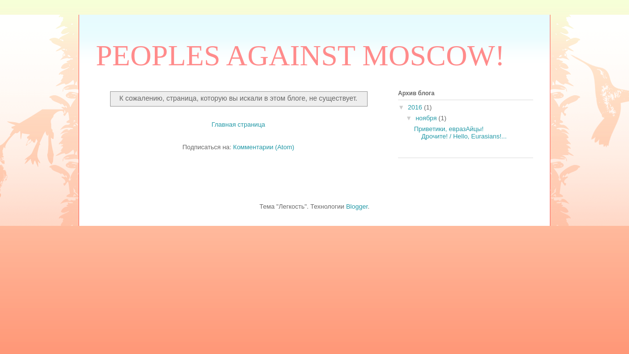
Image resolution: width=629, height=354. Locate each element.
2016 (416, 107)
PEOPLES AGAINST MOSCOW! (300, 55)
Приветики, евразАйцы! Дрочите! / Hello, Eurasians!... (460, 132)
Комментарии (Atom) (263, 147)
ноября (427, 118)
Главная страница (238, 124)
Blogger (357, 206)
